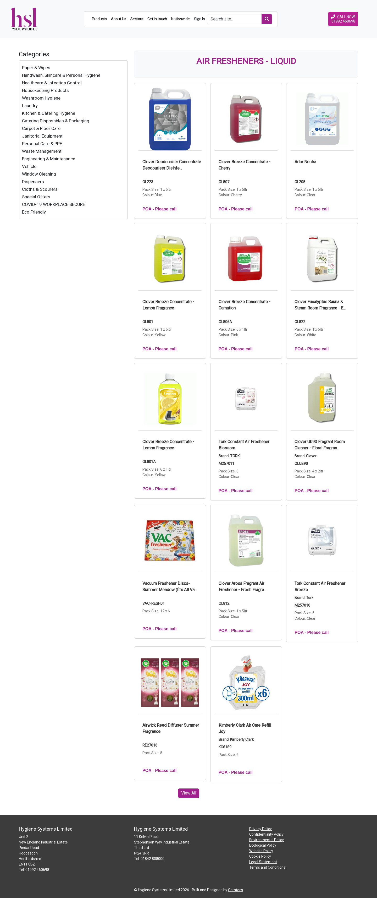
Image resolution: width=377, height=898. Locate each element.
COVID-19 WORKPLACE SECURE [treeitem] (53, 204)
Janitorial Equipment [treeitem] (42, 136)
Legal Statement (263, 862)
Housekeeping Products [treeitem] (45, 90)
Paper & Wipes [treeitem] (36, 67)
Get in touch (157, 19)
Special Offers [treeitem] (36, 196)
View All (188, 793)
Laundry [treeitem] (30, 105)
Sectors (136, 19)
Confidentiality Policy (266, 834)
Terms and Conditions (267, 867)
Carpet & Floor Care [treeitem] (41, 128)
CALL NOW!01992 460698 (343, 18)
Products (99, 19)
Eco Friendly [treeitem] (34, 212)
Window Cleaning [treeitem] (39, 174)
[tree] (73, 139)
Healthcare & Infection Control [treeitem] (52, 82)
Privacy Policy (260, 829)
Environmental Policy (266, 840)
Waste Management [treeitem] (42, 151)
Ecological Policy (262, 845)
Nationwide (180, 19)
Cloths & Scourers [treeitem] (40, 189)
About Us (118, 19)
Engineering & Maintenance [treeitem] (48, 158)
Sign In (199, 19)
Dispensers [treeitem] (33, 181)
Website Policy (261, 851)
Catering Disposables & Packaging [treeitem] (55, 120)
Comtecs (235, 890)
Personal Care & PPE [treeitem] (42, 143)
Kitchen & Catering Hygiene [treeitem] (48, 113)
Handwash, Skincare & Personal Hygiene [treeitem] (61, 75)
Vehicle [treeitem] (29, 166)
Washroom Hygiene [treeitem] (41, 98)
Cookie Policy (260, 856)
